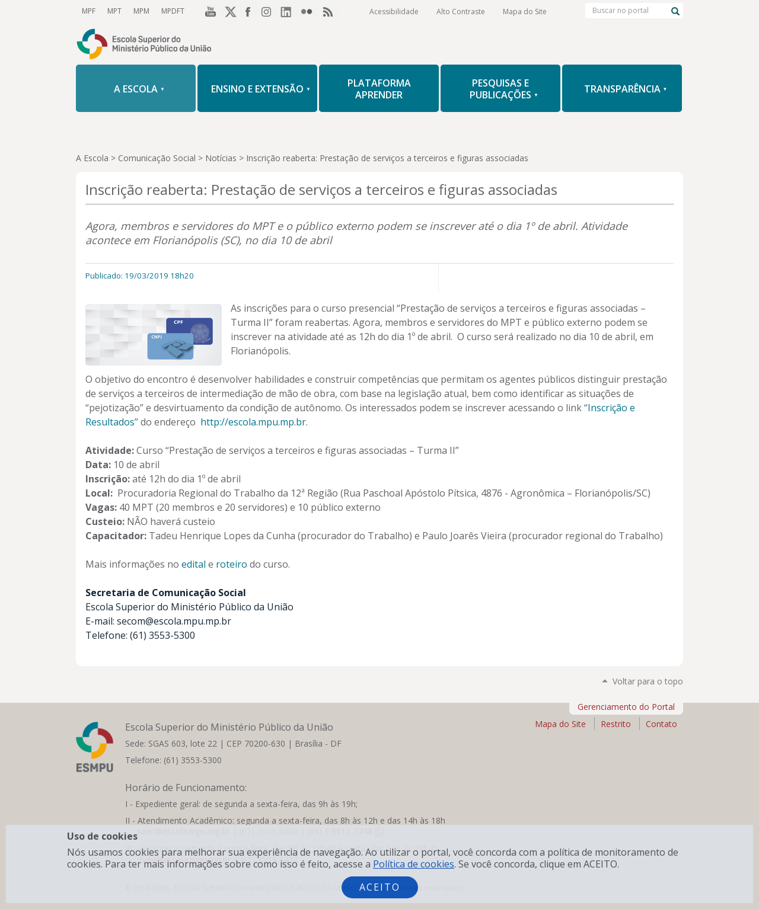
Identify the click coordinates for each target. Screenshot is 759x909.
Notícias (221, 158)
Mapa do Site (525, 12)
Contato (661, 723)
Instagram (269, 11)
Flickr (309, 11)
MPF (88, 11)
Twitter (229, 11)
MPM (141, 11)
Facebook (249, 11)
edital (193, 564)
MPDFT (172, 11)
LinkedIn (289, 11)
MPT (114, 11)
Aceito (379, 887)
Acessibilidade (394, 12)
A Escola (92, 158)
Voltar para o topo (648, 681)
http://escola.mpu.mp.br (253, 421)
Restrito (616, 723)
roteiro (231, 564)
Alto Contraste (460, 12)
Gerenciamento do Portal (626, 706)
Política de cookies (413, 863)
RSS (330, 11)
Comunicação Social (157, 158)
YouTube (209, 11)
